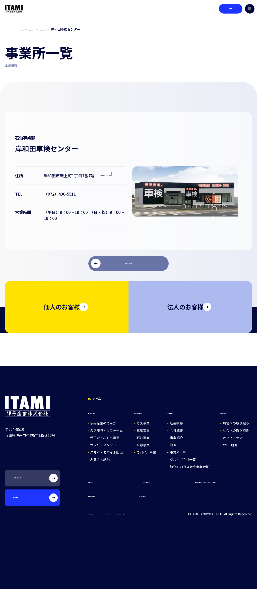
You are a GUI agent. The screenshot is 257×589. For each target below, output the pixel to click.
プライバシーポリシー (170, 512)
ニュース (95, 479)
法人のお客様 (146, 411)
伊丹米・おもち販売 (104, 436)
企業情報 (42, 29)
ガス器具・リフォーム (106, 429)
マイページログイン (144, 479)
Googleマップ (57, 182)
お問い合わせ (41, 478)
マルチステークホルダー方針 (130, 512)
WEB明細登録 (100, 493)
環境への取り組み (238, 422)
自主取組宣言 (97, 512)
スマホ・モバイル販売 (106, 451)
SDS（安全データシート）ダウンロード (212, 479)
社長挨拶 (178, 422)
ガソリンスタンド (103, 443)
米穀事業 (143, 443)
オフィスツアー (236, 436)
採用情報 (226, 9)
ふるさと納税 (100, 458)
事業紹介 (178, 436)
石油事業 (143, 436)
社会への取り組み (238, 429)
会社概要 (178, 429)
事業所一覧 (63, 29)
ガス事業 (143, 422)
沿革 (175, 443)
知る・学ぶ (232, 411)
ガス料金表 (136, 493)
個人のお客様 (100, 411)
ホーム (25, 29)
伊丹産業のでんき (103, 422)
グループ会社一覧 (185, 458)
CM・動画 (232, 443)
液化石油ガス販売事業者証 (191, 465)
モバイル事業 (146, 451)
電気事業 (143, 429)
